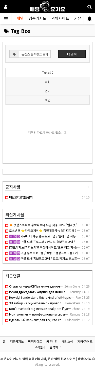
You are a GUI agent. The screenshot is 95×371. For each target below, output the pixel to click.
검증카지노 (37, 18)
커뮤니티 (52, 341)
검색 (72, 54)
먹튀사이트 (60, 18)
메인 (20, 18)
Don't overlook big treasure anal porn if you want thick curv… (49, 308)
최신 (47, 81)
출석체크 (55, 347)
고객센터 (39, 347)
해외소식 (67, 341)
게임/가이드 (84, 341)
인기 (47, 91)
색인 (47, 100)
